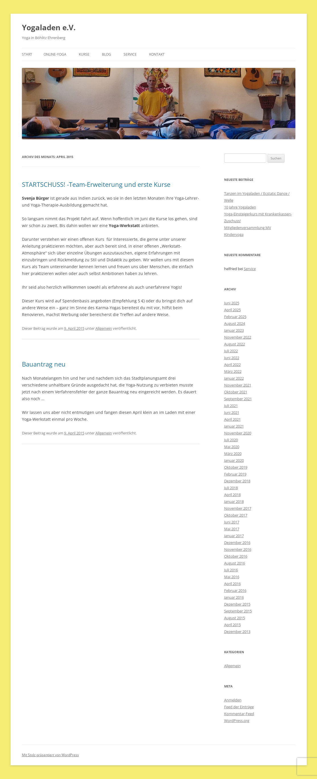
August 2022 (234, 344)
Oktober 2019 (235, 467)
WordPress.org (236, 720)
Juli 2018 (231, 487)
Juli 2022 (231, 350)
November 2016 (237, 549)
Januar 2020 (234, 460)
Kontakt (157, 54)
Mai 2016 (231, 576)
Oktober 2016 (235, 556)
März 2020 (233, 453)
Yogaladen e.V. (48, 27)
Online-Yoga (55, 54)
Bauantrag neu (44, 364)
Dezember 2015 (237, 604)
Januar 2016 (234, 597)
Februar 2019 (235, 474)
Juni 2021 (231, 412)
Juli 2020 (231, 439)
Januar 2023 (234, 330)
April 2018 (232, 494)
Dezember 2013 (237, 631)
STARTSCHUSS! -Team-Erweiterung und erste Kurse (96, 184)
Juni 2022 (231, 357)
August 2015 (234, 617)
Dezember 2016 (237, 542)
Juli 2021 (231, 405)
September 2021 (238, 398)
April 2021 (232, 419)
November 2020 (237, 433)
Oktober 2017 (235, 515)
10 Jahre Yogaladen (240, 207)
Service (130, 54)
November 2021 (237, 385)
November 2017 (237, 508)
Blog (106, 54)
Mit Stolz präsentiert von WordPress (50, 754)
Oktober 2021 (235, 391)
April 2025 (232, 309)
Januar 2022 (234, 378)
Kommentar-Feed (239, 713)
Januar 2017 (234, 535)
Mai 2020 (231, 446)
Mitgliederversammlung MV (247, 227)
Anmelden (233, 700)
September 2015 (238, 611)
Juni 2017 (231, 522)
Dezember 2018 (237, 480)
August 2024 (234, 323)
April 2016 (232, 583)
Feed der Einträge (239, 706)
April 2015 (232, 624)
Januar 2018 (234, 501)
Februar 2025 (235, 316)
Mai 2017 (231, 528)
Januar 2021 (234, 426)
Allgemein (103, 328)
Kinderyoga (234, 234)
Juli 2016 (231, 569)
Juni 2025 (231, 302)
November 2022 (237, 337)
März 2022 (233, 371)
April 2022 (232, 364)
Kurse (84, 54)
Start (27, 54)
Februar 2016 (235, 590)
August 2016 (234, 563)
